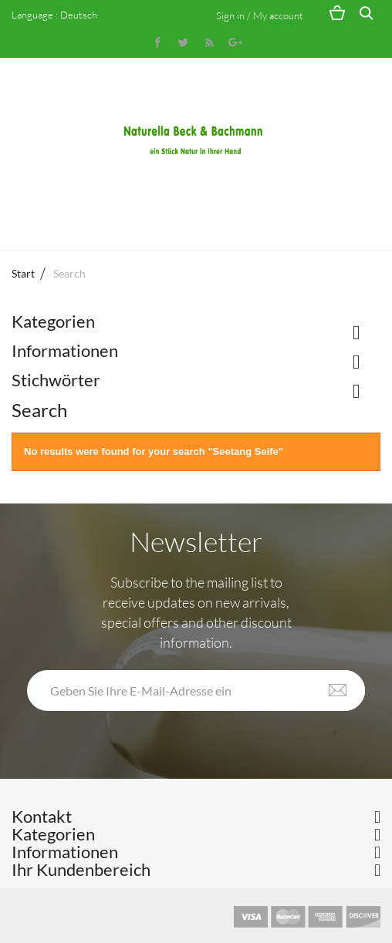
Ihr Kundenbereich (81, 869)
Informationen (65, 350)
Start (23, 273)
